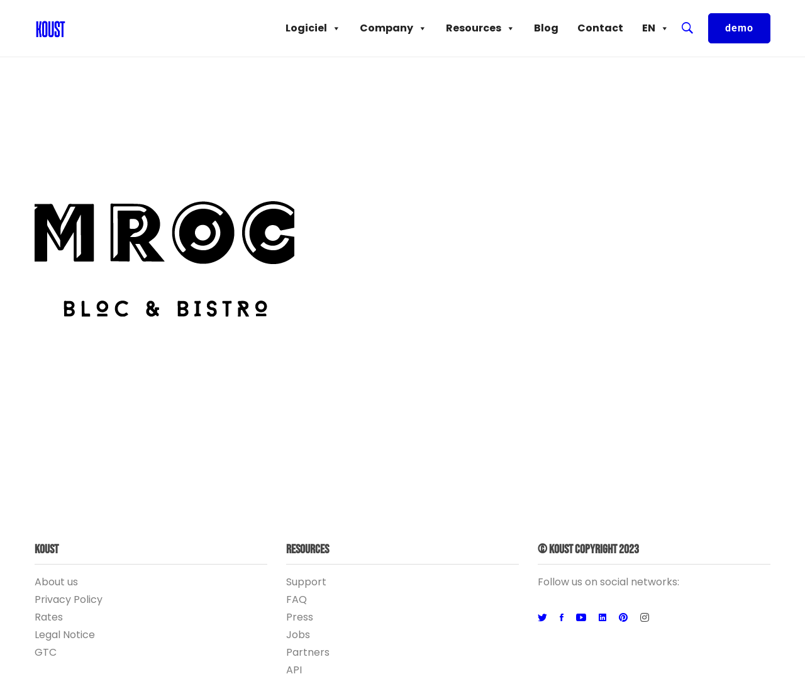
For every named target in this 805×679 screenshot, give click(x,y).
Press (299, 617)
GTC (46, 652)
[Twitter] (542, 618)
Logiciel (313, 28)
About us (56, 582)
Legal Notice (65, 634)
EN (655, 28)
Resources (480, 28)
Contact (600, 28)
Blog (546, 28)
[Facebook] (562, 618)
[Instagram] (644, 618)
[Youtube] (581, 618)
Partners (308, 652)
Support (306, 582)
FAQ (296, 599)
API (294, 670)
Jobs (298, 634)
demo (739, 28)
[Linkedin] (602, 618)
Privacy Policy (69, 599)
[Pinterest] (623, 618)
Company (393, 28)
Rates (49, 617)
